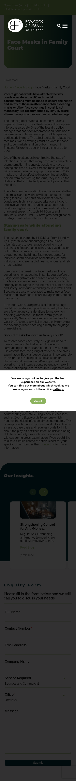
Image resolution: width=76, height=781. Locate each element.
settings (58, 389)
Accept (38, 401)
